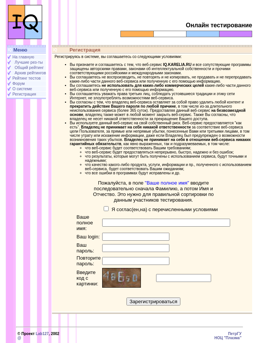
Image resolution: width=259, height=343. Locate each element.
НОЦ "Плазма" (228, 338)
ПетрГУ (235, 334)
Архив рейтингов (30, 72)
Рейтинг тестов (27, 78)
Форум (19, 83)
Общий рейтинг (29, 67)
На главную (23, 57)
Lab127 (42, 334)
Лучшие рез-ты (29, 62)
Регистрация (24, 94)
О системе (22, 88)
